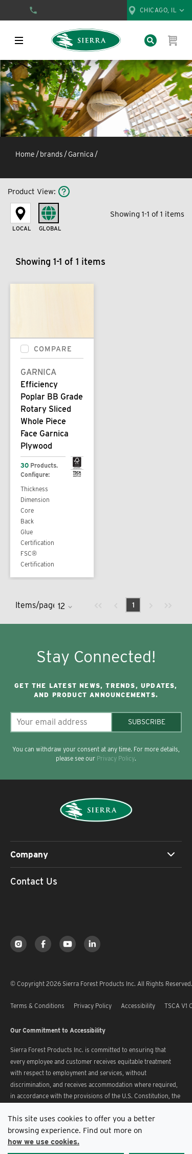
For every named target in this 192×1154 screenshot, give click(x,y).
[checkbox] (24, 349)
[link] (98, 605)
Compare (53, 349)
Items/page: (34, 605)
